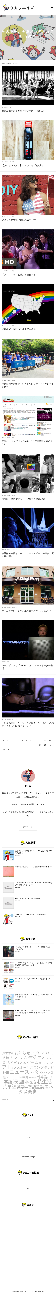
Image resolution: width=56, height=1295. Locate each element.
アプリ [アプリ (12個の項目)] (36, 1053)
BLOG (9, 64)
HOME (4, 64)
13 (45, 740)
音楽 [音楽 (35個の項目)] (28, 1091)
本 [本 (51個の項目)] (27, 1081)
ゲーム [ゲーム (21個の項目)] (32, 1062)
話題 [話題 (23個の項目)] (36, 1087)
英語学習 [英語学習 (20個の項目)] (24, 1087)
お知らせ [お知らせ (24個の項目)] (22, 1053)
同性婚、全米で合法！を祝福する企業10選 (23, 499)
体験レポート (15, 607)
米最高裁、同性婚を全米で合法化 (19, 329)
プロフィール (28, 827)
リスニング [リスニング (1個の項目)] (10, 1078)
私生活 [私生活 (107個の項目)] (44, 1081)
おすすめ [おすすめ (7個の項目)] (8, 1053)
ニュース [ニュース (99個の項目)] (19, 1072)
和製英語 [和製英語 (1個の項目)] (32, 1078)
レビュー (13, 107)
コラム (12, 162)
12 (40, 740)
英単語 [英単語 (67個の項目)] (10, 1086)
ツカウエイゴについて (28, 49)
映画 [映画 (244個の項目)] (18, 1081)
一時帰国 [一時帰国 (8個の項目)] (22, 1077)
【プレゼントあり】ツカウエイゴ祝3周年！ (24, 165)
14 (50, 740)
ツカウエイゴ (28, 1137)
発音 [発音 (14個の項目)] (32, 1082)
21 (4, 749)
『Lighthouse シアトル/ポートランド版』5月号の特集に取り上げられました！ (34, 965)
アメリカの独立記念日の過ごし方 (19, 220)
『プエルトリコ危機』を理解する (19, 274)
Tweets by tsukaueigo (28, 1157)
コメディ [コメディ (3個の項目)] (44, 1063)
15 (40, 745)
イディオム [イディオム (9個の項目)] (18, 1062)
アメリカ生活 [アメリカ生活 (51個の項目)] (23, 1057)
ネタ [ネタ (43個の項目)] (34, 1072)
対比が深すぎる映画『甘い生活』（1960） (23, 111)
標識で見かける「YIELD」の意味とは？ (34, 900)
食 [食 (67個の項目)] (34, 1091)
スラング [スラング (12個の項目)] (37, 1067)
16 (45, 745)
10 (31, 740)
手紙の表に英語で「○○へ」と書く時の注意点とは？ (34, 868)
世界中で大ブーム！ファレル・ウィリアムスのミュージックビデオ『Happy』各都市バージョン (34, 1013)
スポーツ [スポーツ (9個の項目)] (23, 1067)
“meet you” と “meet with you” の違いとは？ (34, 916)
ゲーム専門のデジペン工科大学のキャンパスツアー (28, 611)
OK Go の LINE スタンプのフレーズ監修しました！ (34, 980)
